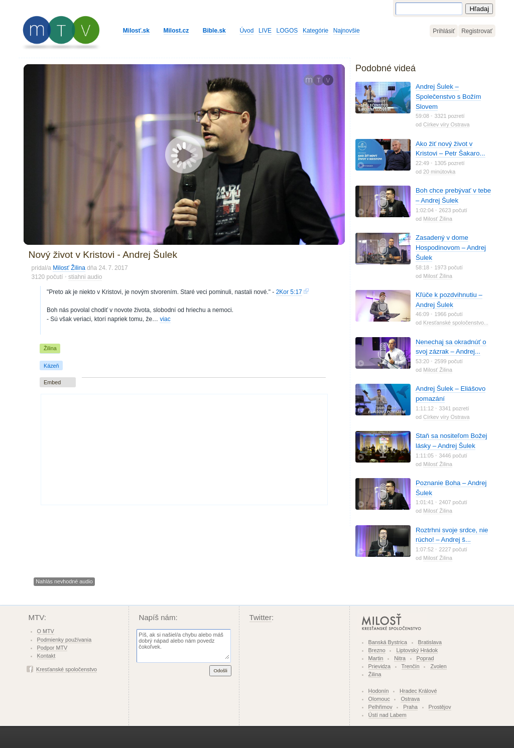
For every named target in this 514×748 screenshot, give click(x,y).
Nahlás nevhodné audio (64, 581)
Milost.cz (176, 30)
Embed (52, 382)
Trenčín (411, 666)
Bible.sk (214, 30)
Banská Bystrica (387, 642)
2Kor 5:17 (289, 291)
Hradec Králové (418, 691)
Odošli (220, 670)
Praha (410, 707)
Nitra (400, 658)
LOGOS (287, 30)
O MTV (45, 631)
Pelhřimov (380, 707)
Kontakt (46, 656)
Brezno (377, 650)
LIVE (265, 30)
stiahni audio (85, 276)
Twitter (260, 617)
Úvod (246, 30)
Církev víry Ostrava (446, 124)
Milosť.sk (136, 30)
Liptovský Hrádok (417, 650)
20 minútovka (439, 172)
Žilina (50, 348)
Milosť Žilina (69, 267)
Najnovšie (346, 30)
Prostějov (440, 707)
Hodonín (378, 691)
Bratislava (430, 642)
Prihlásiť (444, 31)
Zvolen (438, 666)
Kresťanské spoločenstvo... (455, 323)
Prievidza (379, 666)
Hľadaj (479, 9)
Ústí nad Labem (387, 715)
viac (165, 319)
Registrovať (476, 31)
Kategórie (315, 30)
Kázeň (51, 366)
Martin (375, 658)
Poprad (425, 658)
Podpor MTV (52, 648)
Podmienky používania (64, 640)
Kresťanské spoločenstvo (66, 669)
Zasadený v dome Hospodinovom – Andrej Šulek (451, 247)
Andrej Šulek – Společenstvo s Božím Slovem (448, 96)
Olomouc (379, 699)
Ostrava (410, 699)
